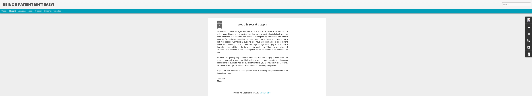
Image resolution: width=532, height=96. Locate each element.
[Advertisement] (302, 44)
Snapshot (47, 11)
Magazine (22, 11)
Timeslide (57, 11)
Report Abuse (282, 94)
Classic (4, 11)
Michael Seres (265, 74)
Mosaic (30, 11)
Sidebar (38, 11)
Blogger (274, 94)
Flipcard (12, 11)
